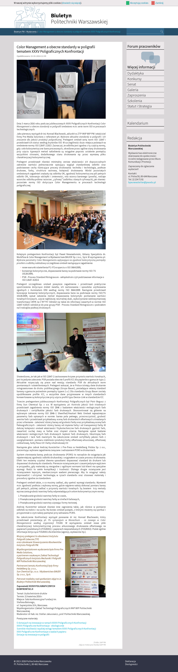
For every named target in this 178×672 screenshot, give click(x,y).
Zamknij (159, 2)
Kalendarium (137, 123)
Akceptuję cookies (139, 2)
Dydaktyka (135, 73)
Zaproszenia (136, 95)
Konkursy (134, 78)
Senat (131, 84)
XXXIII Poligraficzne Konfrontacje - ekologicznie (40, 625)
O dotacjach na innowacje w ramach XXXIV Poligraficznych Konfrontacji (51, 622)
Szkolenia (134, 100)
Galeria (132, 89)
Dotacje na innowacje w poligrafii (33, 634)
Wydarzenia (31, 31)
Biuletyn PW (19, 31)
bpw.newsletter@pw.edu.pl (142, 182)
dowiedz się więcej (71, 2)
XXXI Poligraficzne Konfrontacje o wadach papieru (41, 631)
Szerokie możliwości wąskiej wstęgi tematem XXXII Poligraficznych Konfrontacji (56, 628)
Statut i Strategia (139, 106)
